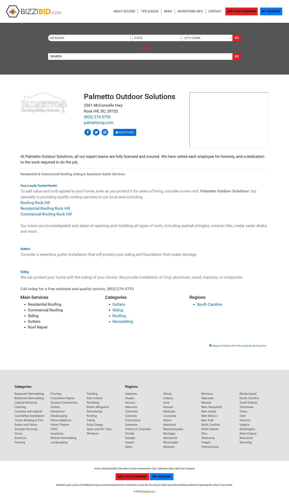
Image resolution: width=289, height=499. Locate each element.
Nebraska (207, 398)
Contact (215, 11)
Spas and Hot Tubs (99, 429)
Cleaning (20, 407)
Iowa (166, 402)
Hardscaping (59, 416)
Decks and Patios (26, 424)
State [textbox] (138, 38)
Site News (123, 468)
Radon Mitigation (98, 407)
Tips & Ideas (150, 11)
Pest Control (94, 398)
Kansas (168, 407)
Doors (18, 433)
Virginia (244, 424)
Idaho (129, 447)
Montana (207, 394)
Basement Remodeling (29, 394)
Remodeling (122, 321)
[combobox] (90, 38)
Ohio (204, 433)
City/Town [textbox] (192, 38)
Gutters (25, 249)
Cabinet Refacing (26, 402)
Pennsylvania (210, 447)
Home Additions (61, 420)
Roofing (119, 316)
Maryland (169, 424)
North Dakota (210, 429)
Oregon (206, 442)
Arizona (130, 402)
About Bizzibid (124, 11)
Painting (92, 394)
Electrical (20, 438)
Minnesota (170, 438)
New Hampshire (211, 407)
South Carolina (209, 304)
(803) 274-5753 (97, 117)
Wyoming (245, 442)
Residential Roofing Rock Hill (45, 208)
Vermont (244, 420)
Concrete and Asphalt (28, 411)
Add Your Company (241, 11)
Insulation (57, 433)
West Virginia (248, 433)
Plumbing (93, 402)
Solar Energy (95, 424)
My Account (271, 11)
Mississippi (170, 442)
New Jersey (208, 411)
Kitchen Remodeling (63, 438)
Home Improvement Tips (143, 468)
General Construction (64, 402)
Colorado (131, 416)
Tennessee (246, 407)
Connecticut (133, 420)
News (168, 11)
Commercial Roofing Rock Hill (46, 214)
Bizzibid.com (148, 491)
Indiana (168, 398)
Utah (242, 416)
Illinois (167, 394)
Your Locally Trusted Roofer (38, 185)
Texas (243, 411)
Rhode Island (247, 394)
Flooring (56, 394)
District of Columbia (138, 429)
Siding (24, 272)
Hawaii (129, 442)
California (131, 411)
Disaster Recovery (26, 429)
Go (237, 38)
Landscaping (59, 442)
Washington (247, 429)
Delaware (131, 424)
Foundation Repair (62, 398)
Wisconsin (246, 438)
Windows (93, 433)
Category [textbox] (57, 38)
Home (97, 468)
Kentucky (169, 411)
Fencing (20, 442)
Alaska (129, 398)
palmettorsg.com (98, 122)
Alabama (131, 394)
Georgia (130, 438)
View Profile (125, 132)
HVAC (54, 429)
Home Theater (60, 424)
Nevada (206, 402)
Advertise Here (165, 468)
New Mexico (209, 416)
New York (207, 420)
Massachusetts (173, 429)
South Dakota (248, 402)
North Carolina (210, 424)
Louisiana (169, 416)
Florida (129, 433)
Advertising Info (190, 11)
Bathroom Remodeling (29, 398)
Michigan (169, 433)
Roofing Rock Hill (35, 203)
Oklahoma (208, 438)
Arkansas (131, 407)
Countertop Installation (29, 416)
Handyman (58, 411)
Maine (167, 420)
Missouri (169, 447)
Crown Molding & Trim (29, 420)
